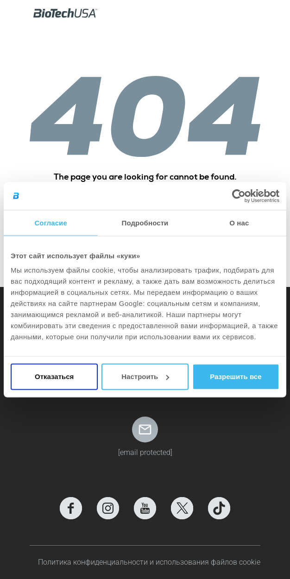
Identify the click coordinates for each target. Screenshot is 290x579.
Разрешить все (235, 376)
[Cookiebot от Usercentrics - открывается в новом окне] (238, 196)
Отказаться (54, 376)
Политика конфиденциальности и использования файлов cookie (149, 562)
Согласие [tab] (50, 222)
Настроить (145, 376)
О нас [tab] (239, 222)
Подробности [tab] (145, 222)
